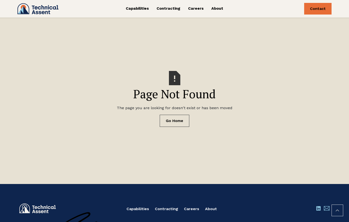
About (217, 8)
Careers (196, 8)
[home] (50, 8)
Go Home (174, 120)
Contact (318, 8)
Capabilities (137, 8)
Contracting (168, 8)
